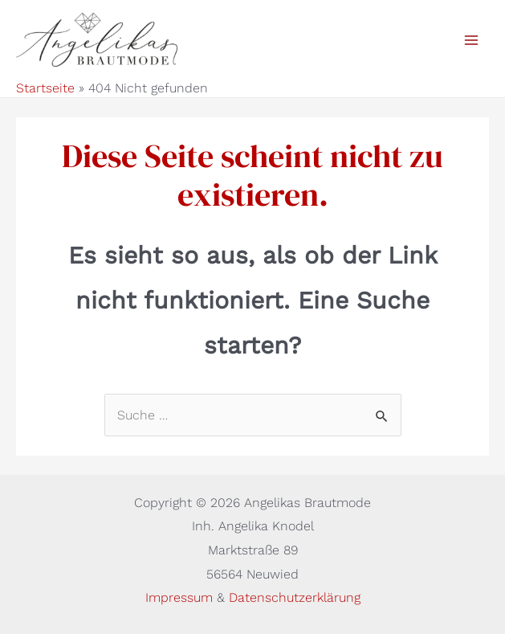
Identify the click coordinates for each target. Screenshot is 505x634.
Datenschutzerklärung (294, 597)
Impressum (181, 597)
